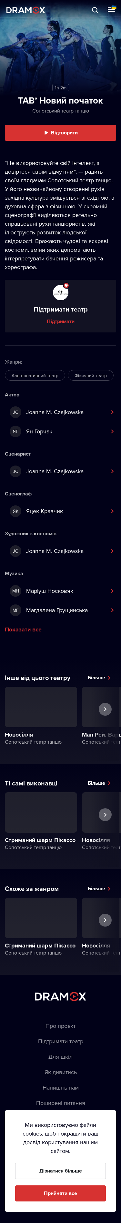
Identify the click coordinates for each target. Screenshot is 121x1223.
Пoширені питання (60, 1103)
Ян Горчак (31, 431)
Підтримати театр (60, 1041)
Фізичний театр (91, 375)
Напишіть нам (61, 1087)
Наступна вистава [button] (105, 724)
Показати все (23, 629)
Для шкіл (60, 1057)
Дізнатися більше (60, 1170)
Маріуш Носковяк (41, 591)
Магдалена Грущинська (49, 610)
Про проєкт (60, 1026)
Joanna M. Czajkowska (47, 412)
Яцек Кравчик (36, 511)
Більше (96, 677)
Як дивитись (61, 1072)
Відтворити (64, 132)
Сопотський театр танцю (60, 110)
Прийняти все (60, 1193)
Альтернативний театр (35, 375)
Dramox (25, 10)
